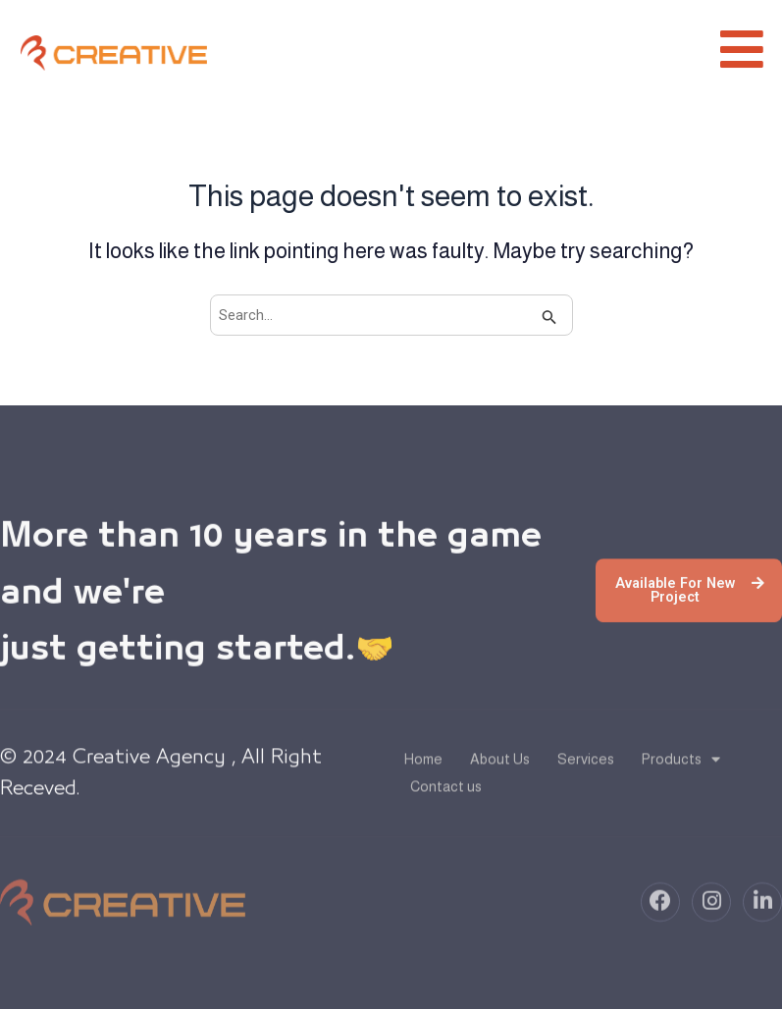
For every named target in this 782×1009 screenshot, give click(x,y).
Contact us (446, 794)
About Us (500, 766)
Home (423, 766)
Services (585, 766)
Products (681, 766)
